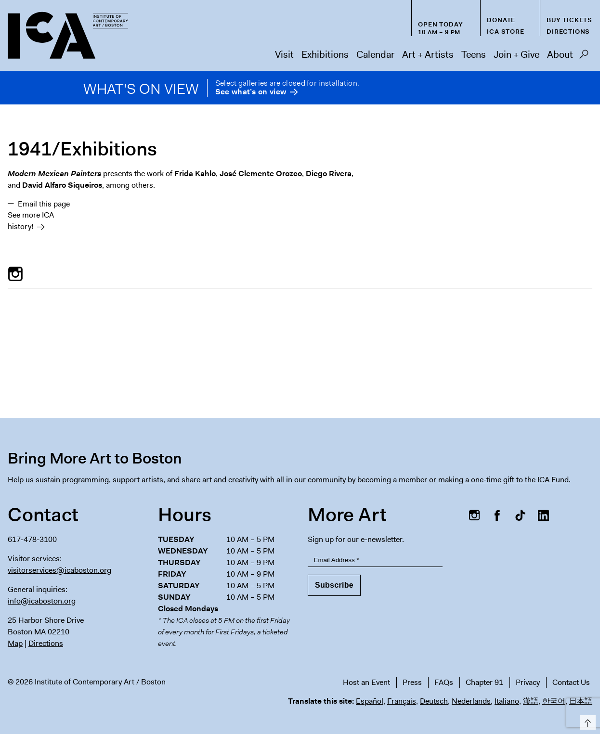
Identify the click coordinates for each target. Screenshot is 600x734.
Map (15, 643)
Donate (501, 20)
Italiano (507, 701)
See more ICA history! (31, 221)
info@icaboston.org (42, 601)
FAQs (443, 682)
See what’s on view (250, 92)
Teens (473, 54)
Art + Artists (428, 54)
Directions (568, 31)
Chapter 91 (484, 682)
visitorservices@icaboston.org (59, 570)
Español (369, 701)
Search (583, 57)
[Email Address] (375, 560)
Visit (284, 54)
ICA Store (505, 31)
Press (412, 682)
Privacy (528, 682)
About (560, 54)
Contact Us (571, 682)
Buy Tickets (569, 20)
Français (401, 701)
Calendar (375, 54)
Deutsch (434, 701)
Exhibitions (325, 54)
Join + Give (516, 54)
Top (586, 721)
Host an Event (366, 682)
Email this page (44, 204)
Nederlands (471, 701)
